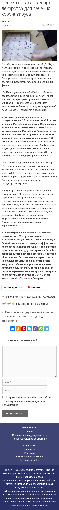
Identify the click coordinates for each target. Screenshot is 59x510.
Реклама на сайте (29, 460)
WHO (53, 473)
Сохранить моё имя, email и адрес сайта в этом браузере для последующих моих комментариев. (27, 401)
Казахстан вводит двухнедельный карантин (29, 312)
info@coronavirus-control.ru (29, 487)
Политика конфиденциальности (29, 435)
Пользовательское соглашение (29, 438)
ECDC (19, 477)
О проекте (29, 449)
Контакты (29, 453)
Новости (6, 25)
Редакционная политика (29, 456)
